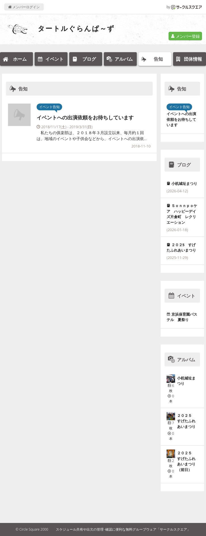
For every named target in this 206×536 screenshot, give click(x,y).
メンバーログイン (24, 7)
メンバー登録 (185, 36)
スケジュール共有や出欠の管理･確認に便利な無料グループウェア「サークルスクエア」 (123, 529)
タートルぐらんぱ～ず (76, 28)
